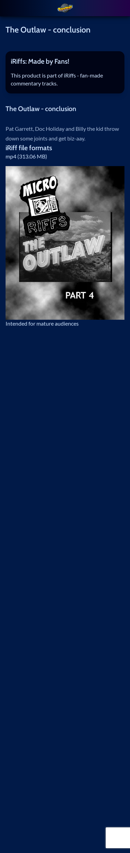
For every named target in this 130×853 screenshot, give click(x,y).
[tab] (65, 61)
